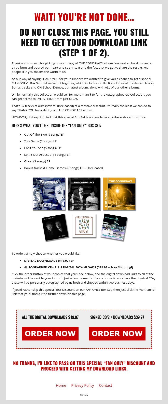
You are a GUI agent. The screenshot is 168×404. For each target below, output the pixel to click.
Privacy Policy (82, 385)
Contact (105, 385)
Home (61, 385)
